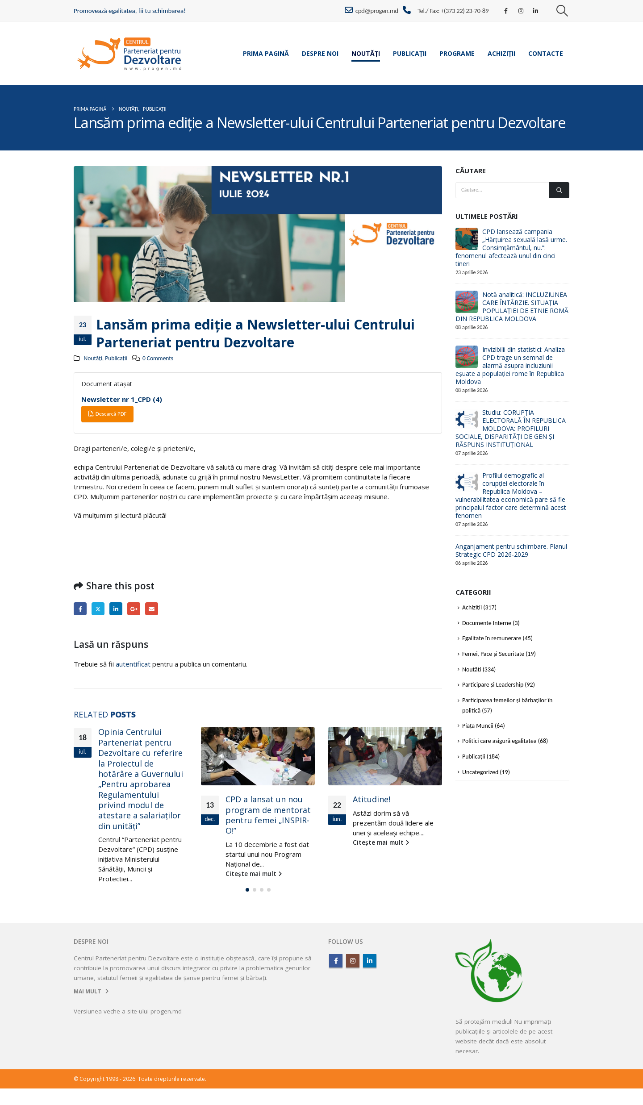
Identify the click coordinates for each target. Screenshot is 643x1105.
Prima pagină (266, 53)
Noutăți (365, 53)
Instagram (352, 977)
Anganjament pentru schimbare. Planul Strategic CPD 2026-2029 (511, 550)
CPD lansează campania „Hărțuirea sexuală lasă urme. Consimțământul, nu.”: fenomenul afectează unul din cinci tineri (511, 247)
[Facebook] (506, 10)
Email (151, 608)
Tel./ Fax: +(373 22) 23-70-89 (453, 11)
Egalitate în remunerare (491, 638)
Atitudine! (371, 799)
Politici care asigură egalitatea (499, 741)
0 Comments (157, 358)
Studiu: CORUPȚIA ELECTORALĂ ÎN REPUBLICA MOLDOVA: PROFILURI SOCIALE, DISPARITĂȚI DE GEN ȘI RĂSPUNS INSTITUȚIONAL (510, 428)
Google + (133, 608)
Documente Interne (486, 623)
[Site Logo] (129, 53)
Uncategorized (480, 772)
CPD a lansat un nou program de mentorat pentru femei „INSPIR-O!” (268, 815)
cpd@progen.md (371, 10)
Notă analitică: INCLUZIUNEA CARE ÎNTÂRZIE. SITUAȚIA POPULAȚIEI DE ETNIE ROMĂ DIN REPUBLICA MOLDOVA (511, 306)
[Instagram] (520, 10)
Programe (457, 53)
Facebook (80, 608)
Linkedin (369, 977)
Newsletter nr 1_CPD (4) (121, 399)
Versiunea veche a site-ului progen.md (128, 1028)
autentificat (133, 663)
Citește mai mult (126, 888)
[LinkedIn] (536, 10)
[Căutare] (559, 190)
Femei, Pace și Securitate (493, 654)
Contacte (545, 53)
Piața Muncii (477, 726)
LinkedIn (115, 608)
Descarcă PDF (107, 413)
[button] (562, 11)
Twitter (98, 608)
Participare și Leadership (492, 684)
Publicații (409, 53)
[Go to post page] (258, 756)
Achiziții (501, 53)
